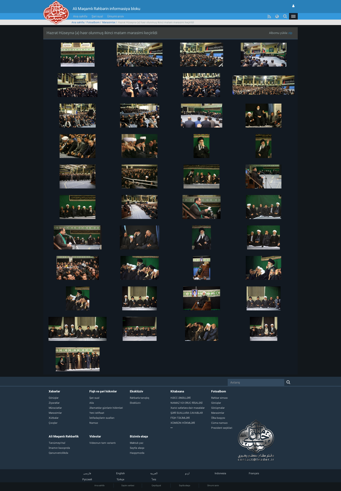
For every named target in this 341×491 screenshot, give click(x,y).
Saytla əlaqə (184, 485)
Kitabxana (177, 391)
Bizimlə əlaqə (139, 436)
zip (290, 33)
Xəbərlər (54, 391)
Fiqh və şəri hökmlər (103, 391)
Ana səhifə (80, 16)
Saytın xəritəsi (127, 485)
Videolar (95, 436)
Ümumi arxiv (115, 16)
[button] (293, 16)
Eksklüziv (136, 391)
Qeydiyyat (156, 485)
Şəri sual (97, 16)
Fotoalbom (93, 22)
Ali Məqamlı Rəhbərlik (64, 436)
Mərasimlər (108, 22)
